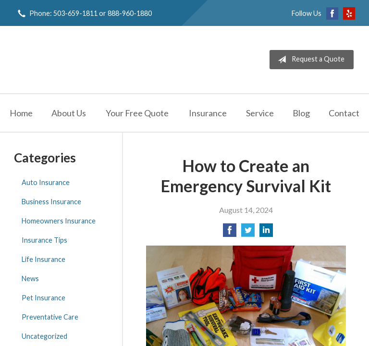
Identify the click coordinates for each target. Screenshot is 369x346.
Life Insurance (43, 259)
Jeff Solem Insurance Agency (87, 59)
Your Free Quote (137, 113)
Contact (344, 113)
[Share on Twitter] (248, 232)
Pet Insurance (43, 298)
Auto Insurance (46, 182)
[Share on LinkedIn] (266, 232)
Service (260, 113)
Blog (301, 113)
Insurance (208, 113)
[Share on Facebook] (229, 232)
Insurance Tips (44, 240)
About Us (68, 113)
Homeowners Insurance (59, 221)
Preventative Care (50, 317)
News (30, 278)
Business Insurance (51, 202)
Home (21, 113)
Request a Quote (309, 59)
